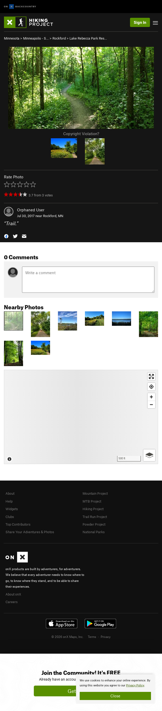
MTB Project (92, 501)
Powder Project (94, 524)
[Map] (81, 417)
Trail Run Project (95, 517)
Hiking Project (93, 509)
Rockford (59, 38)
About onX (13, 594)
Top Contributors (18, 524)
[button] (6, 236)
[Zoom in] (151, 397)
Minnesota (11, 38)
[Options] (149, 455)
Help (9, 501)
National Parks (94, 532)
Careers (12, 602)
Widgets (12, 509)
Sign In (140, 22)
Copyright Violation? (81, 133)
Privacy (106, 636)
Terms (92, 636)
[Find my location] (151, 386)
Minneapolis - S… (36, 38)
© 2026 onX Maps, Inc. (67, 636)
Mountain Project (95, 493)
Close (115, 695)
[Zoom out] (151, 404)
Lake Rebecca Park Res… (88, 38)
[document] (115, 689)
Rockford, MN (53, 216)
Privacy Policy (135, 685)
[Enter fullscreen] (151, 376)
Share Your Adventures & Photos (30, 532)
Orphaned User (30, 209)
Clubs (10, 517)
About (10, 493)
